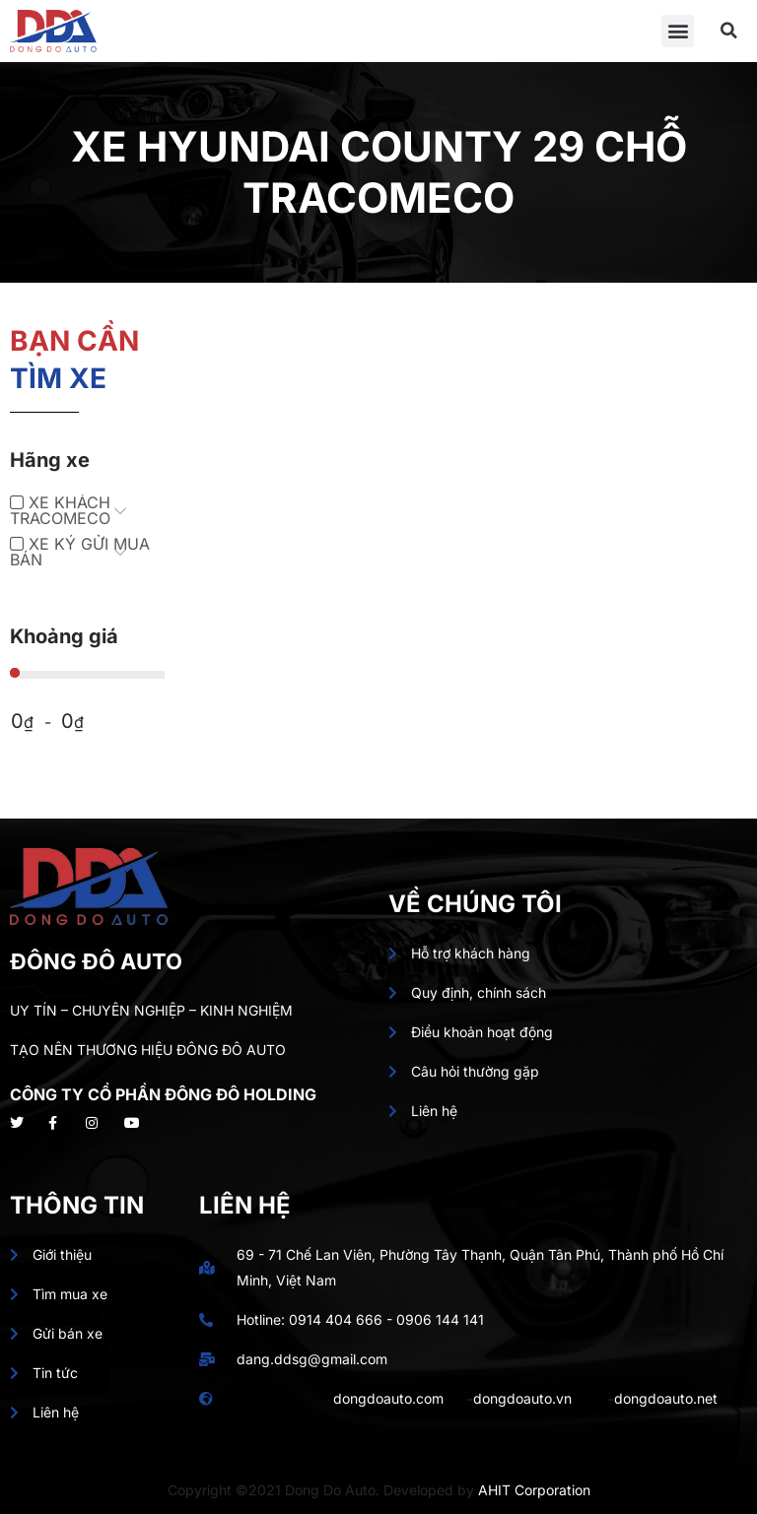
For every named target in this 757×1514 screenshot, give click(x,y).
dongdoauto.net (666, 1398)
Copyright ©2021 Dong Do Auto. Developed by (323, 1489)
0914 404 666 (335, 1319)
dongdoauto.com (388, 1398)
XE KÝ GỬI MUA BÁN (80, 551)
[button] (677, 31)
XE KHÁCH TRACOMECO (60, 510)
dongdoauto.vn (522, 1398)
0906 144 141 (440, 1319)
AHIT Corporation (534, 1489)
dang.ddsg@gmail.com (312, 1358)
